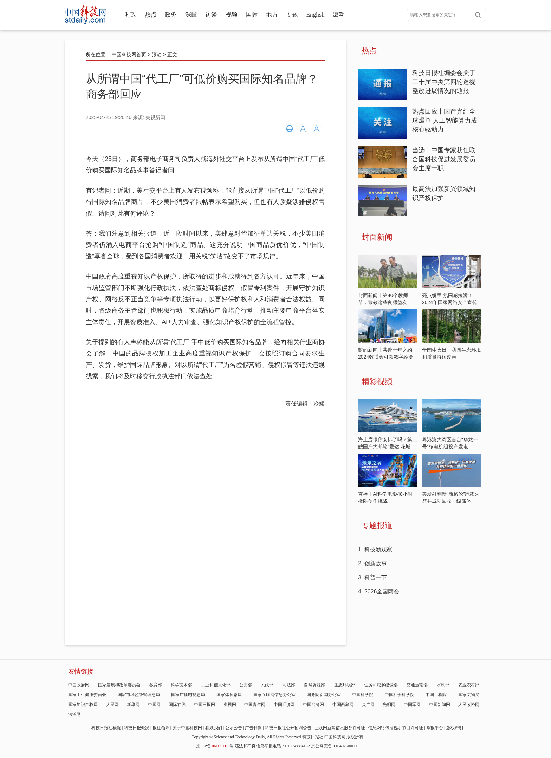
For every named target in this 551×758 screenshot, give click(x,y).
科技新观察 (378, 549)
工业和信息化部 (216, 684)
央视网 (229, 704)
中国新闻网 (439, 704)
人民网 (112, 704)
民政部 (267, 684)
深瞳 (191, 14)
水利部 (443, 684)
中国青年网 (254, 704)
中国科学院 (362, 694)
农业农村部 (468, 684)
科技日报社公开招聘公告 (288, 727)
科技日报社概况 (106, 727)
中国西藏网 (343, 704)
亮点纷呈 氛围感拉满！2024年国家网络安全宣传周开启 (449, 302)
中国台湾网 (313, 704)
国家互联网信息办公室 (274, 694)
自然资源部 (314, 684)
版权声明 (454, 727)
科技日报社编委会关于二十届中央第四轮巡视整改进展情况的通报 (443, 81)
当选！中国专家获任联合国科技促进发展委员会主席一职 (443, 159)
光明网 (389, 704)
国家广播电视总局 (188, 694)
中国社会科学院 (399, 694)
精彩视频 (377, 381)
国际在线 (177, 704)
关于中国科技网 (187, 727)
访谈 (211, 14)
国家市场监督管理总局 (139, 694)
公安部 (245, 684)
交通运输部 (417, 684)
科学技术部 (181, 684)
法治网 (74, 714)
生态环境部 (344, 684)
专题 (292, 14)
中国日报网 (204, 704)
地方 (272, 14)
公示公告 (233, 727)
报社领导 (161, 727)
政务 (171, 14)
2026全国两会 (382, 592)
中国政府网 (78, 684)
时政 (130, 14)
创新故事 (375, 563)
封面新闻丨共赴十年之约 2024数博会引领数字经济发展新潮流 (385, 357)
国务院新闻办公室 (324, 694)
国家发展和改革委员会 (119, 684)
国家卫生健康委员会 (87, 694)
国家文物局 (468, 694)
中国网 (154, 704)
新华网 (133, 704)
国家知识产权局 (83, 704)
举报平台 (434, 727)
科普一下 (375, 577)
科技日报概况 (136, 727)
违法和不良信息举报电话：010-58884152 (272, 746)
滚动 (339, 14)
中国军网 (412, 704)
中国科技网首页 (129, 54)
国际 (252, 14)
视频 (232, 14)
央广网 (368, 704)
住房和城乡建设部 (381, 684)
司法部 (289, 684)
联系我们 (213, 727)
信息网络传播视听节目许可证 (395, 727)
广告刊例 (253, 727)
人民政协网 (468, 704)
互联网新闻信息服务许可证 (340, 727)
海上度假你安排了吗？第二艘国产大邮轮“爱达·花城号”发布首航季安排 (387, 446)
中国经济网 (284, 704)
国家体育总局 (229, 694)
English (315, 14)
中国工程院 (436, 694)
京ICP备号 (214, 746)
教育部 (155, 684)
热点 (151, 14)
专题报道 (377, 525)
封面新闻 (377, 237)
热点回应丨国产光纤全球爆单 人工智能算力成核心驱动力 (444, 120)
